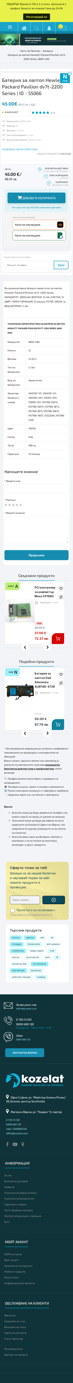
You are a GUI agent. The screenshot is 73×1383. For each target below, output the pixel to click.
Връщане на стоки (15, 1327)
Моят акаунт (11, 1260)
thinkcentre (34, 944)
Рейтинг (11, 499)
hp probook (32, 957)
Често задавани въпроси (18, 1210)
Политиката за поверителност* (31, 914)
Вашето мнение (15, 512)
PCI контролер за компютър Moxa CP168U (45, 592)
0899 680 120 (25, 1024)
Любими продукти (15, 1271)
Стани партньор (13, 1338)
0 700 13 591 (24, 1019)
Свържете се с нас (14, 1321)
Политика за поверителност (20, 1192)
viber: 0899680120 (16, 1128)
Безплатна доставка (16, 1181)
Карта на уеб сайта (15, 1332)
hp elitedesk (39, 963)
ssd (52, 950)
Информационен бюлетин (19, 1283)
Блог (7, 1221)
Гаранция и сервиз (15, 1204)
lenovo (16, 937)
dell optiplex (53, 944)
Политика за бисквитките (19, 1198)
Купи (61, 265)
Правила (9, 1186)
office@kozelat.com (26, 1008)
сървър (41, 977)
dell (42, 937)
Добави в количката (37, 197)
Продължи (37, 555)
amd (47, 957)
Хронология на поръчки (18, 1265)
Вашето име (13, 481)
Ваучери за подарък (16, 1354)
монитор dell (19, 963)
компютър (18, 950)
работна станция (21, 977)
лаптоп (30, 937)
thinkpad (16, 944)
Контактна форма (25, 1052)
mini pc (16, 957)
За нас (8, 1175)
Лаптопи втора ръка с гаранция (22, 1215)
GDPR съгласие (13, 1254)
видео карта (36, 950)
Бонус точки (11, 1277)
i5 (57, 957)
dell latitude (18, 970)
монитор (36, 970)
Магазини (10, 1315)
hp (52, 937)
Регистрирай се (36, 16)
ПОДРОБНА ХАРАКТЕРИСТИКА (19, 149)
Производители (13, 1348)
